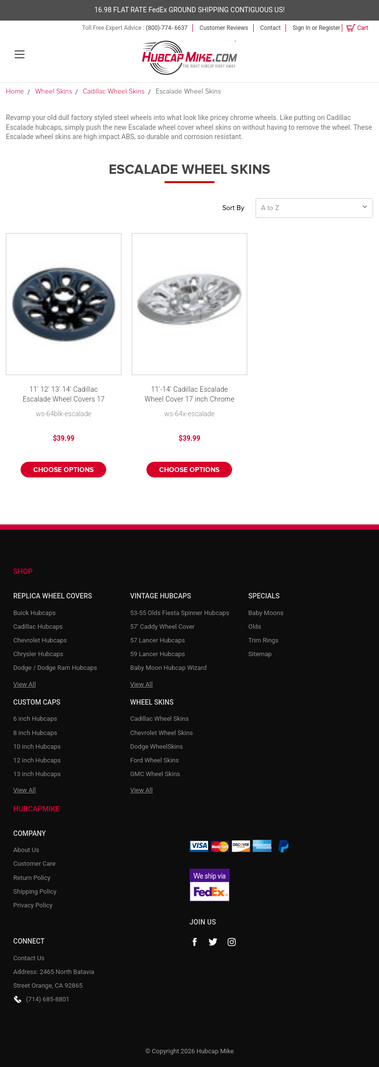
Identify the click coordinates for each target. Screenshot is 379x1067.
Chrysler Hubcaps (38, 654)
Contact (270, 27)
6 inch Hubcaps (35, 718)
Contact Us (29, 958)
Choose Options (63, 470)
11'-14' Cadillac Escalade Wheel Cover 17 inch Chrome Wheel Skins (189, 394)
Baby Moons (266, 612)
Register (329, 27)
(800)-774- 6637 (167, 27)
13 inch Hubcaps (37, 774)
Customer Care (34, 863)
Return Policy (31, 877)
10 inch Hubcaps (37, 746)
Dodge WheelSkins (156, 746)
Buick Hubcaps (34, 612)
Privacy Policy (32, 905)
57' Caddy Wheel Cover (162, 626)
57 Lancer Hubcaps (157, 640)
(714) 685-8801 (48, 999)
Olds (254, 626)
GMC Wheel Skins (155, 774)
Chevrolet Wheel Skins (161, 732)
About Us (26, 850)
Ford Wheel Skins (154, 760)
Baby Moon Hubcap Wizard (168, 667)
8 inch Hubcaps (35, 732)
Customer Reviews (224, 27)
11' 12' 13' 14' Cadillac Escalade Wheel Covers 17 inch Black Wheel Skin (64, 394)
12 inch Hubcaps (37, 760)
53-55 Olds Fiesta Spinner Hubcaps (180, 612)
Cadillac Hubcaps (38, 626)
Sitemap (260, 654)
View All (24, 684)
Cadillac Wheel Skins (159, 718)
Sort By (233, 208)
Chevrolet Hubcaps (40, 640)
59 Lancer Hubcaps (157, 654)
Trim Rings (263, 640)
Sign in (301, 27)
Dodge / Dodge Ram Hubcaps (55, 667)
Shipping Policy (34, 891)
